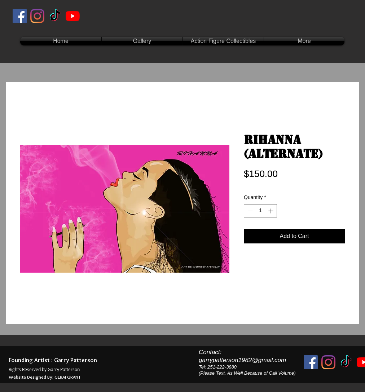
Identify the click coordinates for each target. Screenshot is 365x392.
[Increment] (271, 210)
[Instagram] (37, 16)
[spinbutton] (260, 210)
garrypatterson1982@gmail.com (242, 360)
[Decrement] (249, 210)
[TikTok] (55, 16)
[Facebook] (20, 16)
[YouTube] (73, 16)
